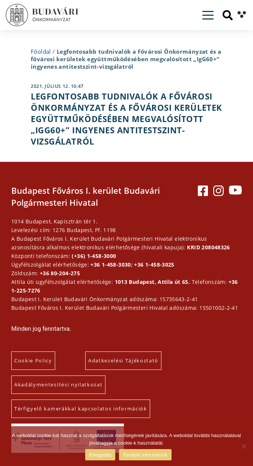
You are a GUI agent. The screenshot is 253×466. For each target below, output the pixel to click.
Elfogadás (100, 455)
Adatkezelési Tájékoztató (123, 360)
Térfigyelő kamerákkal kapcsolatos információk (80, 408)
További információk (145, 455)
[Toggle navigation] (208, 15)
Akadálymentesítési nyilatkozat (58, 384)
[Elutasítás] (243, 446)
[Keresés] (227, 15)
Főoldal (41, 51)
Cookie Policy (33, 360)
